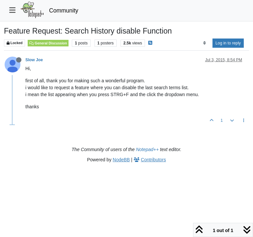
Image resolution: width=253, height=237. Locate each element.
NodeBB (121, 159)
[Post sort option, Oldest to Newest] (204, 43)
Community (63, 10)
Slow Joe (34, 60)
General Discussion (48, 43)
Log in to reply (228, 43)
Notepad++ (147, 149)
